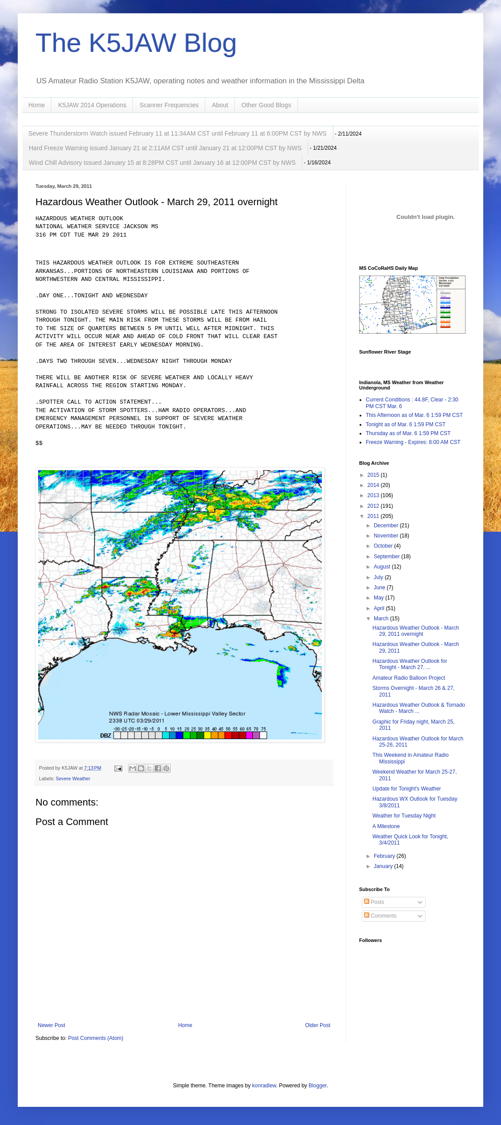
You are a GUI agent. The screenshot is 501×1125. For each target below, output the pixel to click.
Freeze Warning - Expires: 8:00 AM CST (413, 442)
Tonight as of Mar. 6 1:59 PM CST (406, 424)
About (220, 105)
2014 (374, 485)
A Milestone (386, 826)
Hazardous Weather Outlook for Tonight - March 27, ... (409, 664)
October (384, 546)
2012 (374, 506)
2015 (374, 475)
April (380, 608)
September (387, 556)
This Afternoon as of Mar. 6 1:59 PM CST (414, 415)
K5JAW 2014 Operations (92, 105)
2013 (374, 495)
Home (36, 105)
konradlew (264, 1085)
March (382, 618)
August (383, 567)
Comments (380, 916)
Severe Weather (73, 778)
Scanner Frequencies (169, 105)
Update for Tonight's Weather (406, 789)
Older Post (317, 1025)
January (384, 866)
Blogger (318, 1085)
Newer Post (51, 1025)
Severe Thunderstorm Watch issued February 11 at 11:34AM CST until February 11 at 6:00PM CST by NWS (177, 133)
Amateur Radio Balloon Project (408, 678)
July (379, 577)
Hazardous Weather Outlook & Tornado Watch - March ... (418, 708)
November (387, 536)
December (387, 525)
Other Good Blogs (266, 105)
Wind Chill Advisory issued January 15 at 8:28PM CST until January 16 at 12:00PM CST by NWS (162, 162)
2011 (374, 516)
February (385, 856)
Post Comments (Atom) (95, 1038)
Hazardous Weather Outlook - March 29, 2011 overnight (415, 631)
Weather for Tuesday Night (404, 816)
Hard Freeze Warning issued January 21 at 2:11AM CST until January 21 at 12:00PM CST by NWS (165, 148)
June (380, 587)
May (379, 598)
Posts (374, 902)
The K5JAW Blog (136, 43)
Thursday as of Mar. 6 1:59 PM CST (408, 433)
